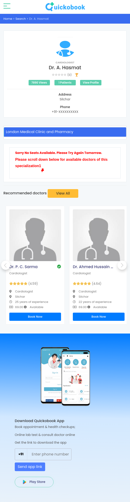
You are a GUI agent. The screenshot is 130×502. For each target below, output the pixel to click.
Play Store (34, 482)
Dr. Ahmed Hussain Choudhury (94, 267)
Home (7, 19)
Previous (5, 265)
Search (20, 19)
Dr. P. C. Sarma (23, 267)
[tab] (65, 131)
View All (63, 193)
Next (122, 265)
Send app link (30, 466)
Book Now (35, 316)
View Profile (91, 82)
